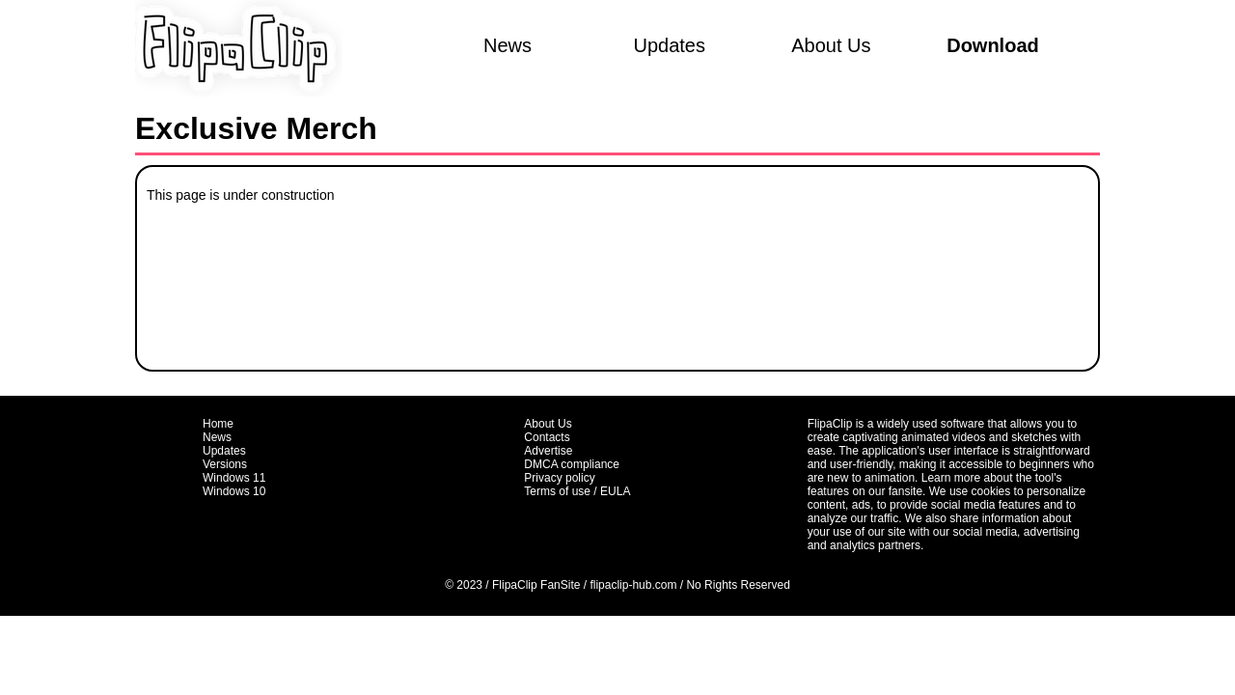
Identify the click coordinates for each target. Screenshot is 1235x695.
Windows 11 (234, 478)
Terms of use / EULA (577, 491)
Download (993, 45)
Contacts (546, 437)
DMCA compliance (571, 464)
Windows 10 (234, 491)
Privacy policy (559, 478)
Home (218, 424)
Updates (669, 45)
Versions (225, 464)
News (507, 45)
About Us (830, 45)
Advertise (548, 451)
